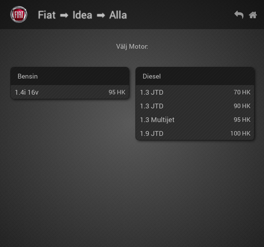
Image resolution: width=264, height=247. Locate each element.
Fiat (47, 14)
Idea (82, 14)
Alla (118, 14)
